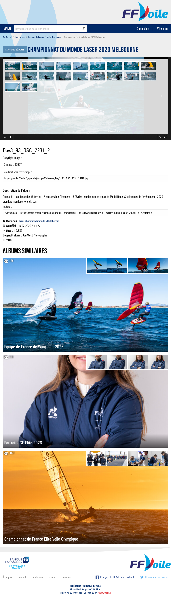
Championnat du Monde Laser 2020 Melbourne (83, 50)
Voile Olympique (54, 37)
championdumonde (35, 221)
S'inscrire (162, 29)
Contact (22, 577)
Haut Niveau (20, 37)
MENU (7, 29)
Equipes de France (36, 37)
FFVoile (145, 11)
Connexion (143, 29)
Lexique (52, 577)
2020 (49, 221)
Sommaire (67, 577)
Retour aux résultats (14, 49)
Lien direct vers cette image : (85, 176)
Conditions (37, 577)
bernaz (55, 221)
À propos (7, 577)
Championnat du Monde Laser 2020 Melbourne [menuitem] (84, 37)
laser (21, 221)
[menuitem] (8, 37)
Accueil (7, 37)
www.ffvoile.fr (104, 592)
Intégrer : (85, 211)
